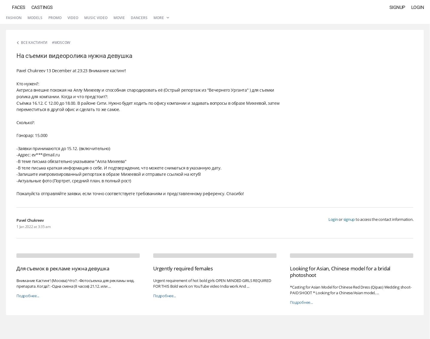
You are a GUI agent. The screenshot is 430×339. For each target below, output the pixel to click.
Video (72, 17)
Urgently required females (183, 268)
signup (349, 219)
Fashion (14, 17)
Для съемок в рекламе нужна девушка (62, 268)
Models (34, 17)
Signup (397, 7)
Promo (55, 17)
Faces (18, 7)
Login (417, 7)
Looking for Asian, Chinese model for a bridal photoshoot (340, 271)
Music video (96, 17)
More (161, 17)
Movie (119, 17)
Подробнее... (27, 296)
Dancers (139, 17)
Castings (42, 7)
